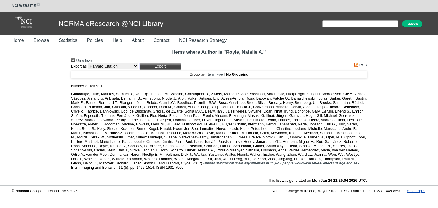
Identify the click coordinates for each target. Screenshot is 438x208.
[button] (160, 66)
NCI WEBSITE (26, 5)
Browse (41, 40)
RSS (359, 65)
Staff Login (416, 191)
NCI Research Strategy (203, 40)
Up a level (81, 61)
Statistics (68, 40)
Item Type (215, 74)
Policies (95, 40)
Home (18, 40)
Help (117, 40)
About (138, 40)
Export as (79, 66)
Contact (161, 40)
